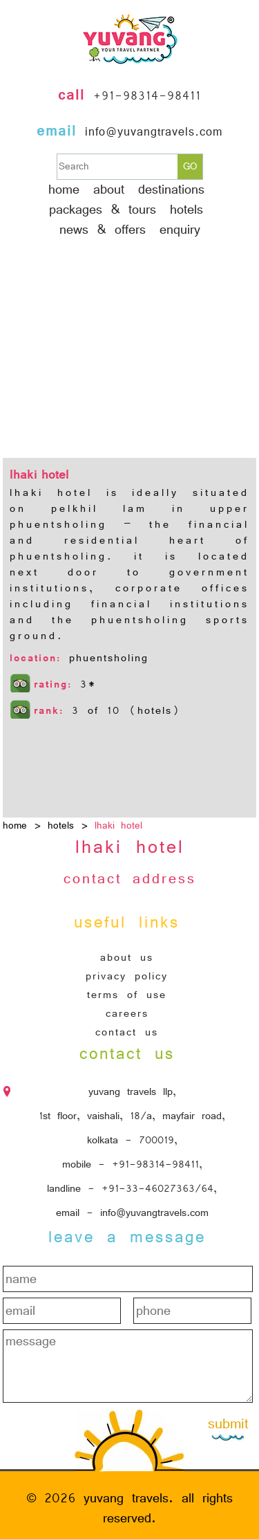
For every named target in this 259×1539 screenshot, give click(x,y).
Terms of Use (126, 994)
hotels (186, 209)
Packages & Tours (102, 209)
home (15, 825)
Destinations (171, 189)
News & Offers (102, 229)
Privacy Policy (127, 976)
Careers (127, 1013)
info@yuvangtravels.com (153, 131)
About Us (126, 957)
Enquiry (180, 229)
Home (63, 189)
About (108, 189)
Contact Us (126, 1032)
